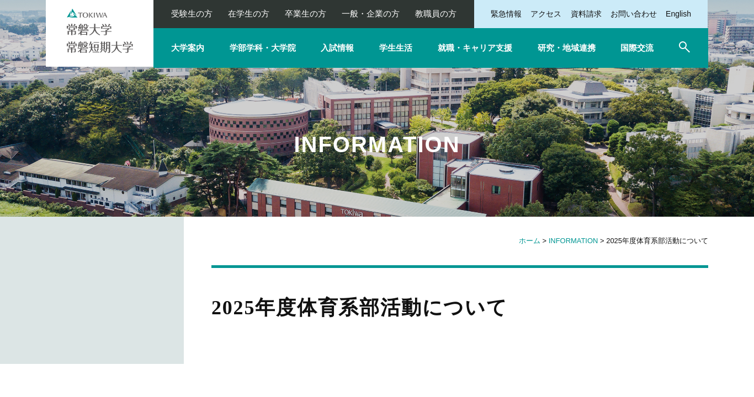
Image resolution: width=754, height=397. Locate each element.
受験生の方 (192, 13)
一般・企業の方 (371, 13)
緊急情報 (506, 13)
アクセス (545, 13)
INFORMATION (573, 241)
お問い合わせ (633, 13)
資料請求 (586, 13)
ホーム (529, 241)
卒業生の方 (305, 13)
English (678, 13)
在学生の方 (248, 13)
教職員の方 (435, 13)
